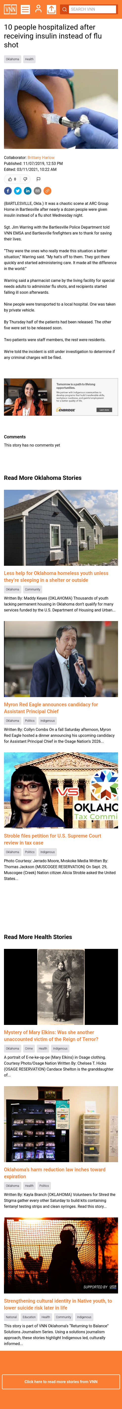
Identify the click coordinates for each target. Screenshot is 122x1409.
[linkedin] (28, 191)
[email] (37, 191)
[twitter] (18, 191)
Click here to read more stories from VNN (61, 1381)
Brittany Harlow (40, 157)
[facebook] (8, 191)
